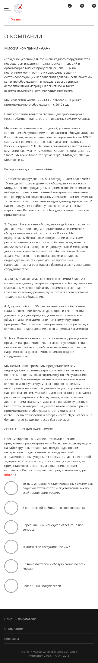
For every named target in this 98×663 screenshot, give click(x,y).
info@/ (9, 475)
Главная (13, 19)
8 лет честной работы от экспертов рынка (53, 508)
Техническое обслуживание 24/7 (46, 547)
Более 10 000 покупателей (41, 586)
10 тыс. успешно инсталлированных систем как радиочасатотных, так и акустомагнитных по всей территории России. (57, 488)
